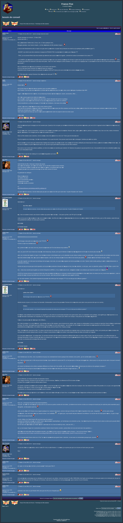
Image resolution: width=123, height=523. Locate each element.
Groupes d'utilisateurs (75, 9)
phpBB (59, 519)
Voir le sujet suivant (115, 28)
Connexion (83, 11)
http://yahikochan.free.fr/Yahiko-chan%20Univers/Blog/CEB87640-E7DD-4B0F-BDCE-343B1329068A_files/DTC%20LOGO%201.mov (52, 433)
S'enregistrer (86, 9)
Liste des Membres (63, 9)
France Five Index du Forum (27, 23)
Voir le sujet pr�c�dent (102, 28)
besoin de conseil (11, 17)
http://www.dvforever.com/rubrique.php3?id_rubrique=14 (32, 188)
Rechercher (53, 9)
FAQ (47, 9)
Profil (51, 11)
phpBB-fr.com (64, 520)
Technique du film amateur (42, 23)
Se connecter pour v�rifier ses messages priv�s (66, 11)
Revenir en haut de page (8, 77)
